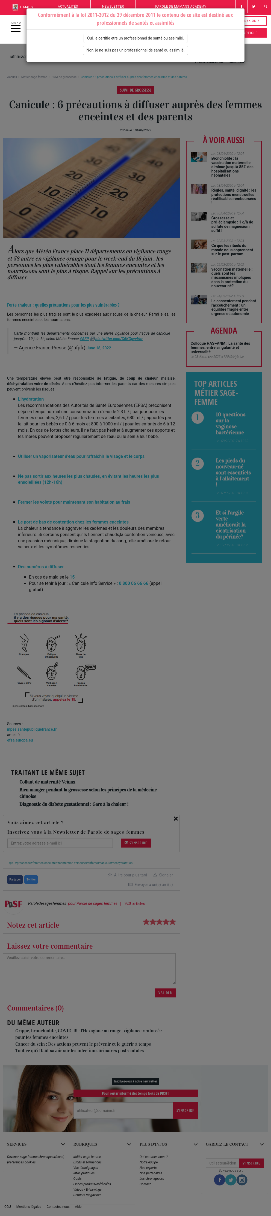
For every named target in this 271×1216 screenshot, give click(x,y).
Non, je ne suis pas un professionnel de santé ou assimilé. (136, 50)
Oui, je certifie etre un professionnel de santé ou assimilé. (135, 38)
